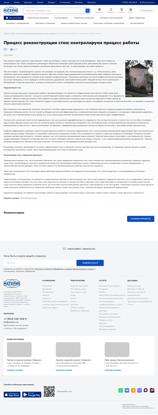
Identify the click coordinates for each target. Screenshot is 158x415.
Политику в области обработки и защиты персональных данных (64, 269)
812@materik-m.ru (11, 322)
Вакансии (92, 2)
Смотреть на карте (15, 370)
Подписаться (90, 263)
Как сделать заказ (78, 289)
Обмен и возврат (78, 307)
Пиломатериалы (61, 18)
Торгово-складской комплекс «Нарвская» (73, 360)
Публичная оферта (50, 307)
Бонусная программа (79, 286)
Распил (102, 292)
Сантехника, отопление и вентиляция (108, 23)
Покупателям (78, 280)
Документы (46, 289)
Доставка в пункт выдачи (109, 286)
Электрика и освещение (45, 23)
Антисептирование (106, 326)
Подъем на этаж (105, 320)
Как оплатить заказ (79, 292)
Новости (45, 295)
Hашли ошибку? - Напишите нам (79, 249)
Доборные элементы (107, 329)
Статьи (12, 33)
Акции (6, 2)
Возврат (51, 2)
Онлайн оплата (146, 11)
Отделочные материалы (84, 18)
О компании (65, 2)
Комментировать (141, 218)
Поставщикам (48, 292)
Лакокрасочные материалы (111, 18)
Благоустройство (137, 23)
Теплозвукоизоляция (28, 198)
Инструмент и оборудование (17, 23)
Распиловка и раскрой (108, 314)
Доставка (28, 2)
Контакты (79, 2)
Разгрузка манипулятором (109, 317)
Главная (6, 33)
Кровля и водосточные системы (74, 23)
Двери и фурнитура (137, 18)
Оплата (40, 2)
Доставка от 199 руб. (136, 289)
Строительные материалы (38, 18)
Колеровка (103, 289)
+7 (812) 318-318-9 (129, 2)
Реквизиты (46, 298)
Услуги (16, 2)
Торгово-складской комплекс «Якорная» (24, 360)
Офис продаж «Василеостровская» (119, 360)
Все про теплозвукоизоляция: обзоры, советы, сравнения (36, 33)
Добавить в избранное (80, 311)
